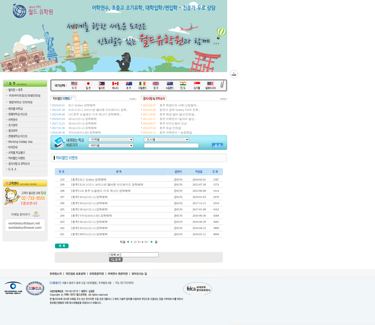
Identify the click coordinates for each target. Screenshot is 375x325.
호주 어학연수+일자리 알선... (178, 119)
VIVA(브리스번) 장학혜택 (84, 132)
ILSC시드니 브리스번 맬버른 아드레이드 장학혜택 (111, 184)
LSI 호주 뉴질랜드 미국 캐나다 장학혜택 (105, 190)
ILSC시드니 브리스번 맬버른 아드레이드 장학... (98, 110)
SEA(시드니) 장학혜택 (82, 119)
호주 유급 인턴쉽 (170, 128)
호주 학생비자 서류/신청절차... (179, 105)
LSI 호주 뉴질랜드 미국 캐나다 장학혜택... (94, 114)
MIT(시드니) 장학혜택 (94, 234)
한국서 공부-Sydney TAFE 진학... (180, 110)
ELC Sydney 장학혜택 (81, 105)
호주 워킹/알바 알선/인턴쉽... (178, 114)
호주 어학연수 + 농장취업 (176, 132)
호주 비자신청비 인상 (173, 123)
